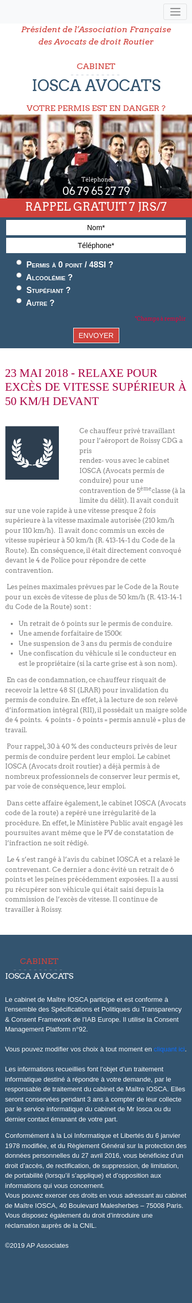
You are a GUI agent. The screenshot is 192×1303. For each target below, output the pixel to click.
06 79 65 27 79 (96, 191)
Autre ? (35, 302)
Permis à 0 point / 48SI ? (64, 264)
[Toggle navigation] (175, 12)
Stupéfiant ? (43, 290)
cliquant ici (169, 1049)
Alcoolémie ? (44, 277)
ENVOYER (96, 335)
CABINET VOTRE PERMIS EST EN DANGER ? (96, 87)
